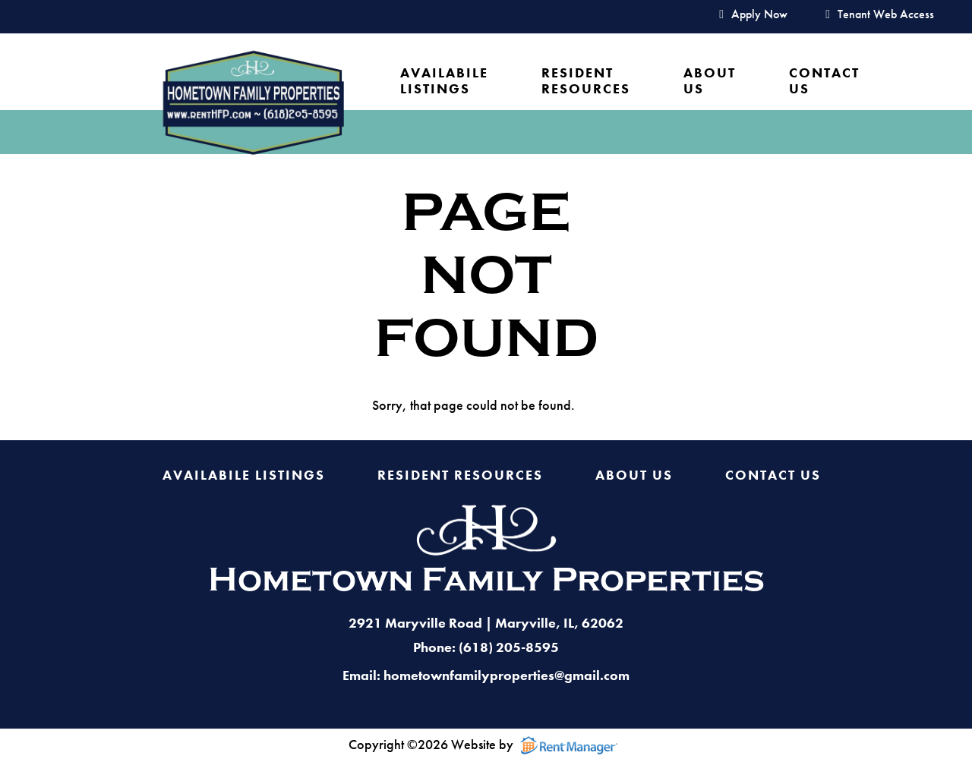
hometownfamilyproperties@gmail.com (506, 675)
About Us (709, 81)
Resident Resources (585, 81)
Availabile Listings (444, 81)
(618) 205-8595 (509, 647)
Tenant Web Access (879, 15)
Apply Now (753, 15)
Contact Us (824, 81)
